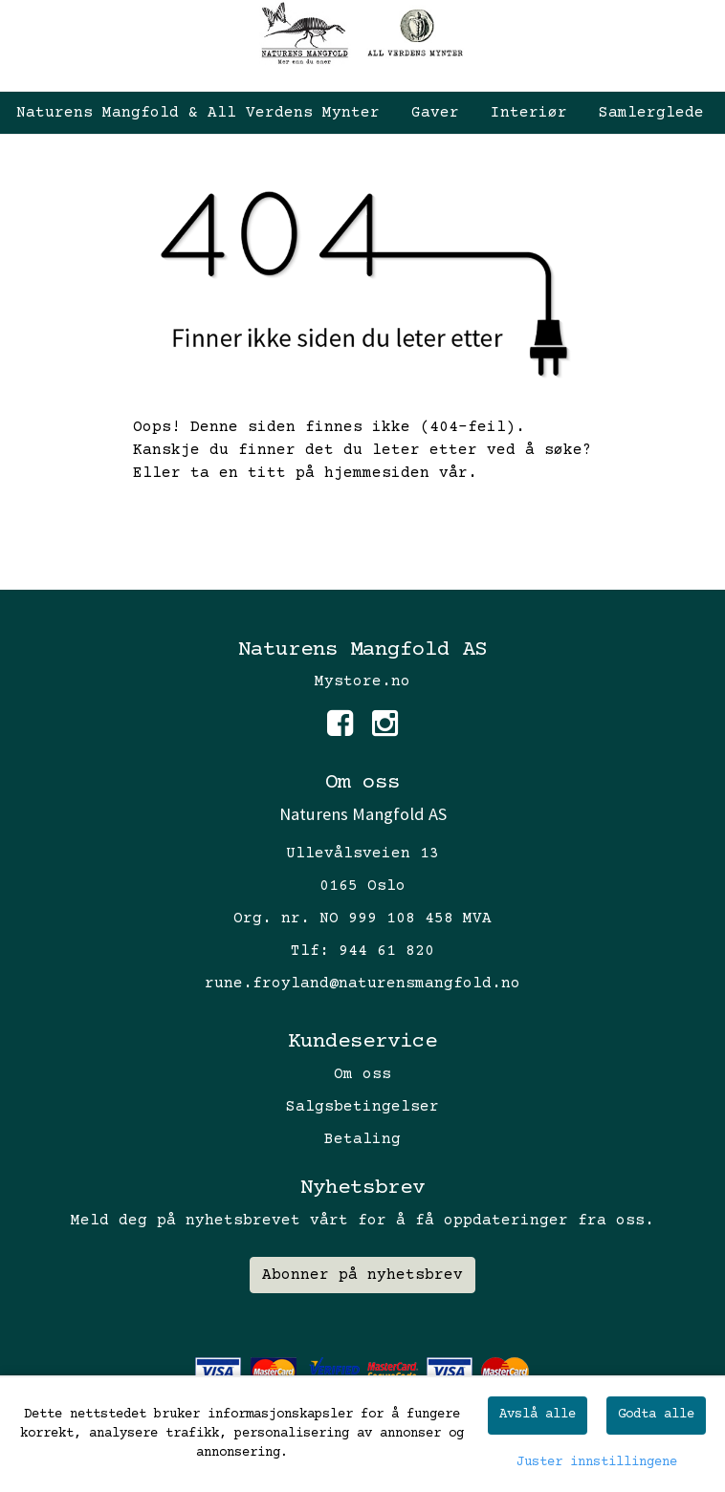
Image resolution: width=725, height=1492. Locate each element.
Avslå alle (537, 1414)
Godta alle (656, 1414)
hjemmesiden (376, 473)
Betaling (362, 1139)
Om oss (362, 1074)
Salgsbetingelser (362, 1106)
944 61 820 (386, 951)
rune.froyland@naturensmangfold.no (362, 983)
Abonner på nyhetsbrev (362, 1275)
